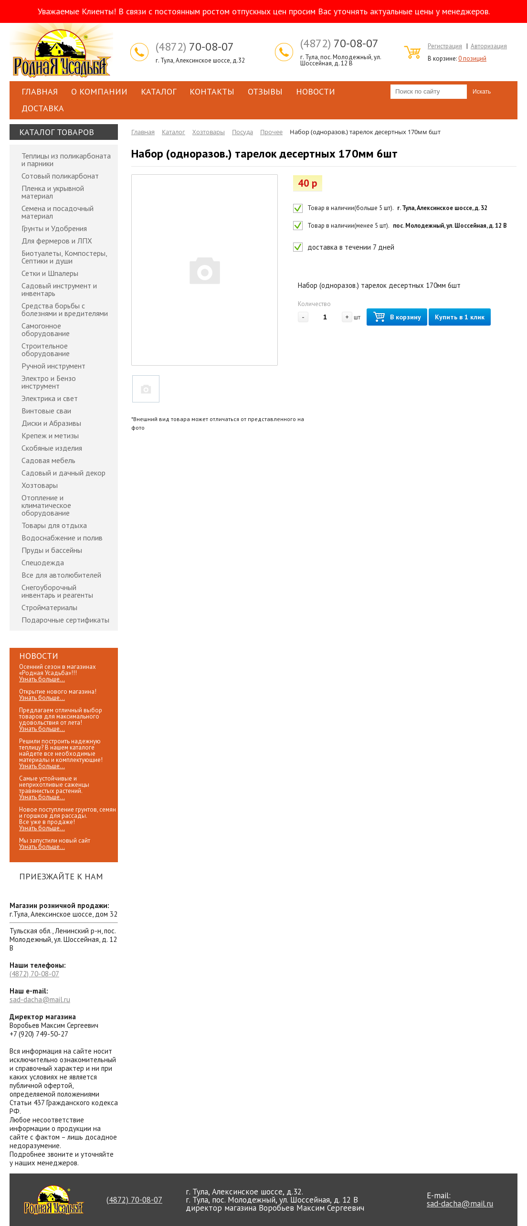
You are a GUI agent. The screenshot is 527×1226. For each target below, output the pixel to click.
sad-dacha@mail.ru (40, 999)
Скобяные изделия (51, 448)
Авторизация (489, 46)
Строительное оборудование (45, 349)
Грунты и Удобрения (54, 228)
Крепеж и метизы (50, 435)
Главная (39, 91)
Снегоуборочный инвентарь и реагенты (57, 591)
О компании (99, 91)
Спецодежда (42, 562)
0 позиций (472, 58)
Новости (315, 91)
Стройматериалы (49, 607)
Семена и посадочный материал (57, 212)
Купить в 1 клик (460, 317)
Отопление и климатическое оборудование (46, 505)
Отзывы (265, 91)
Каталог (158, 91)
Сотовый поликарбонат (60, 175)
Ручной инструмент (53, 365)
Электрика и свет (49, 398)
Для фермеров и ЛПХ (56, 240)
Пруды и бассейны (51, 550)
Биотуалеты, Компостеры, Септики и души (64, 256)
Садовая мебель (48, 460)
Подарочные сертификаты (65, 619)
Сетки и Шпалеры (49, 273)
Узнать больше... (42, 679)
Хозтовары (39, 485)
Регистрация (445, 46)
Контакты (212, 91)
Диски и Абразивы (51, 423)
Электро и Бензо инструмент (48, 382)
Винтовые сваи (46, 410)
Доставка (42, 108)
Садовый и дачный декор (63, 472)
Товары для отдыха (54, 525)
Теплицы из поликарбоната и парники (66, 159)
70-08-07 (195, 47)
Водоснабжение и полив (62, 537)
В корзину (397, 317)
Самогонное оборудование (45, 329)
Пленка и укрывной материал (52, 192)
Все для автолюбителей (61, 575)
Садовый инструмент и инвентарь (59, 289)
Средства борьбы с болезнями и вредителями (64, 309)
